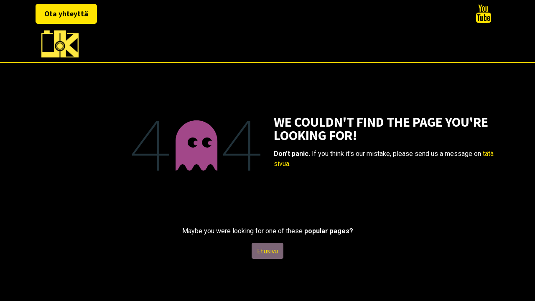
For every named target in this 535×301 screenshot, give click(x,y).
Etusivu (267, 251)
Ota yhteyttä (66, 13)
